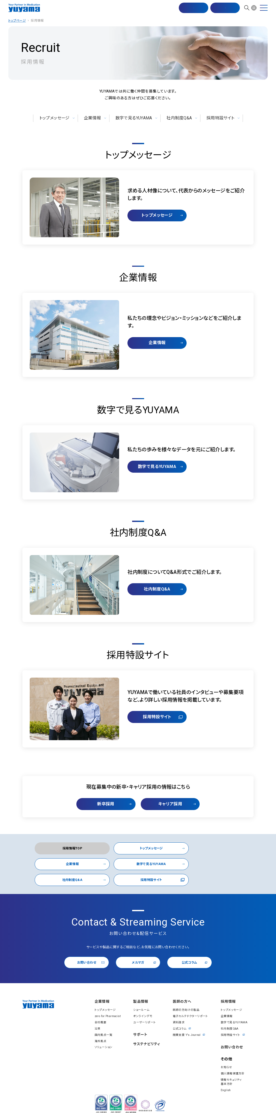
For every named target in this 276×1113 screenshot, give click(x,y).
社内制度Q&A (180, 117)
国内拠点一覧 (99, 1022)
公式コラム (192, 950)
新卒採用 (104, 804)
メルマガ (140, 950)
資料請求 (179, 1010)
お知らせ (226, 1055)
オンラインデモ (140, 1004)
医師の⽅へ (183, 989)
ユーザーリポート (142, 1010)
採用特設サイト (222, 117)
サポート (138, 1023)
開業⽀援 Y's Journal (187, 1022)
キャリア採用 (172, 804)
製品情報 (139, 989)
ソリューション (99, 1035)
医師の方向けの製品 (186, 998)
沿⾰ (93, 1016)
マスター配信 (193, 8)
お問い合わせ (224, 8)
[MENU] (264, 8)
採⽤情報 (228, 989)
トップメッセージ (53, 117)
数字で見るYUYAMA (133, 117)
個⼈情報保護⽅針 (232, 1061)
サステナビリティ (145, 1033)
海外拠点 (96, 1029)
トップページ (17, 20)
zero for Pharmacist (104, 1004)
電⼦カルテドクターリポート (190, 1004)
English (225, 1078)
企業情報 (92, 117)
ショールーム (139, 998)
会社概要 (96, 1010)
